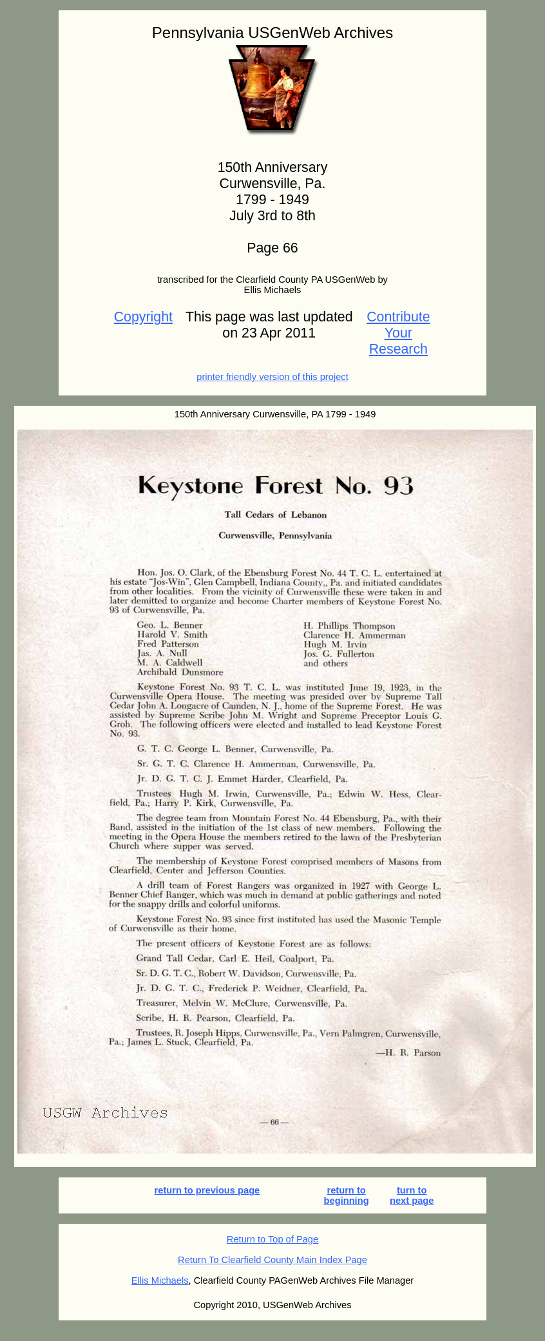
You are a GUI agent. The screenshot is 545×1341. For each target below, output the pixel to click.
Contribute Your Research (398, 333)
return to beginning (346, 1195)
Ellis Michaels (160, 1280)
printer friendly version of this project (272, 377)
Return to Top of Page (272, 1239)
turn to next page (412, 1195)
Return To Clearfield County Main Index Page (272, 1260)
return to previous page (207, 1190)
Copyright (143, 317)
